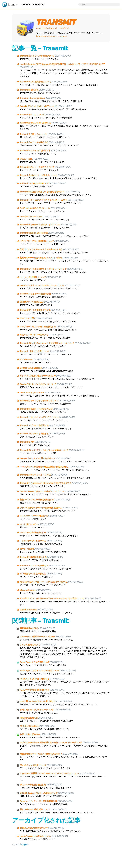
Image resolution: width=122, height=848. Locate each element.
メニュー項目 (26, 159)
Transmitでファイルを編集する (34, 565)
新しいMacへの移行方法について (35, 809)
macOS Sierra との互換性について (36, 836)
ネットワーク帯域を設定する (33, 532)
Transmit (26, 4)
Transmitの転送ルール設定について (36, 409)
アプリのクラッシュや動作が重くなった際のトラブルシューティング (51, 742)
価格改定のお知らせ (29, 718)
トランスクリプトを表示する (33, 541)
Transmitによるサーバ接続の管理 (35, 293)
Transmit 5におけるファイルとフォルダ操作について (44, 450)
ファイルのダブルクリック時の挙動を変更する (41, 508)
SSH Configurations (29, 726)
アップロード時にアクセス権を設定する (38, 326)
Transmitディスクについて (32, 114)
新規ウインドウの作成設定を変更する (37, 499)
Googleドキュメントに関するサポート (37, 458)
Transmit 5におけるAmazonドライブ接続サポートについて (47, 343)
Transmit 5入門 (27, 442)
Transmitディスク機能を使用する (35, 310)
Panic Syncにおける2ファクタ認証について (40, 670)
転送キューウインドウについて (34, 335)
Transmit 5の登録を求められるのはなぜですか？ (42, 192)
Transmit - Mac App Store (32, 98)
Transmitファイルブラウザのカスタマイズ (39, 401)
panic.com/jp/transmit (46, 28)
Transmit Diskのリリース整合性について (38, 175)
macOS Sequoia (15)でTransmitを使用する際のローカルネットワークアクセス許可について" (62, 64)
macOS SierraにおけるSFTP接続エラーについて (42, 491)
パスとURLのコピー (29, 524)
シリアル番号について (30, 645)
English (24, 844)
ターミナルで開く (28, 318)
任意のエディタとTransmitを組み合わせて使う (41, 249)
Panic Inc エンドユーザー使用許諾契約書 (38, 801)
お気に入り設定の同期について (34, 828)
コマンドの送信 (27, 549)
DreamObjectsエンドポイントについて (38, 384)
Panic (4, 3)
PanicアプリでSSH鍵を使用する (34, 679)
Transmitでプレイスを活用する (34, 425)
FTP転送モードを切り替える (33, 574)
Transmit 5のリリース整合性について (37, 56)
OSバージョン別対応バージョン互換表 (37, 636)
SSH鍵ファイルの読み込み (32, 302)
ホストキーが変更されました (33, 784)
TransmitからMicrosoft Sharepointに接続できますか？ (46, 483)
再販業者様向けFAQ (29, 628)
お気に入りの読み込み (30, 734)
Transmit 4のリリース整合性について (37, 167)
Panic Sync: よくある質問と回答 (34, 662)
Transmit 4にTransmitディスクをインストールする (43, 200)
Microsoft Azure (28, 590)
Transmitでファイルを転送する (34, 433)
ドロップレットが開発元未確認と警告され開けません (44, 466)
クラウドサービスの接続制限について (37, 241)
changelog (64, 28)
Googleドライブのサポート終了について (38, 106)
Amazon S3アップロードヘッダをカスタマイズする (43, 582)
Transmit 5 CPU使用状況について (35, 81)
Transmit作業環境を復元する (33, 557)
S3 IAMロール (26, 359)
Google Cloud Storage (31, 368)
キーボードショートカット (32, 216)
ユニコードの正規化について (33, 277)
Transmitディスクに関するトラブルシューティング (43, 269)
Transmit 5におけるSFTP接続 (34, 233)
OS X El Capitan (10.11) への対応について (39, 793)
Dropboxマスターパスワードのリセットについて (42, 285)
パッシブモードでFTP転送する (34, 516)
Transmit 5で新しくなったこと (34, 134)
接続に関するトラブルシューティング (37, 709)
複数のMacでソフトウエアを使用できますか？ (41, 754)
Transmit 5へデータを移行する (34, 142)
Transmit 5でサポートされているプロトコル (40, 224)
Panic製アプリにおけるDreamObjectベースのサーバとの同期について (52, 598)
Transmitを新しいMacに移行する (35, 123)
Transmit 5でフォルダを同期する (35, 150)
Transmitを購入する (29, 90)
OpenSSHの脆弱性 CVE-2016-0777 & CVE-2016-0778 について (50, 773)
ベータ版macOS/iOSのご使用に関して (37, 701)
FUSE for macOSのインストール (35, 208)
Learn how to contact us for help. (51, 36)
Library (12, 5)
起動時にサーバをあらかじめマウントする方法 (41, 257)
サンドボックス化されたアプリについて (38, 376)
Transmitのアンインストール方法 (35, 475)
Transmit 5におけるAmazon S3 (34, 183)
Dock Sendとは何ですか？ (32, 392)
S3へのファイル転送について (33, 765)
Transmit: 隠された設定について (35, 351)
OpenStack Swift (28, 609)
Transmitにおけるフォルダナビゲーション (39, 417)
